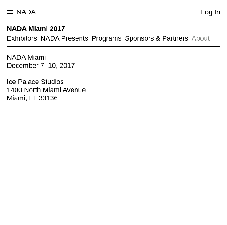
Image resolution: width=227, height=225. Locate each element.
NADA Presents (64, 38)
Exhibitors (22, 38)
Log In (210, 12)
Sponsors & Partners (156, 38)
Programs (106, 38)
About (201, 38)
